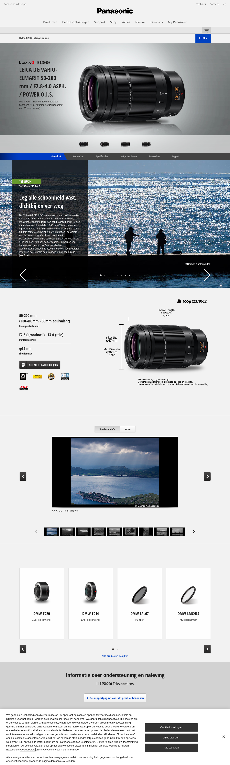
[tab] (107, 429)
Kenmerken (78, 156)
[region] (115, 737)
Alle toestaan (171, 747)
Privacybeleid (46, 749)
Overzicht (56, 156)
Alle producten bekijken (115, 656)
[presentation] (107, 429)
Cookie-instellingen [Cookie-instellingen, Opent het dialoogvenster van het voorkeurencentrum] (171, 727)
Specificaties (102, 156)
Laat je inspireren (128, 156)
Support (175, 156)
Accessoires (154, 156)
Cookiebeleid (27, 749)
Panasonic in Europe (15, 4)
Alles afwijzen (171, 737)
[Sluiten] (223, 736)
